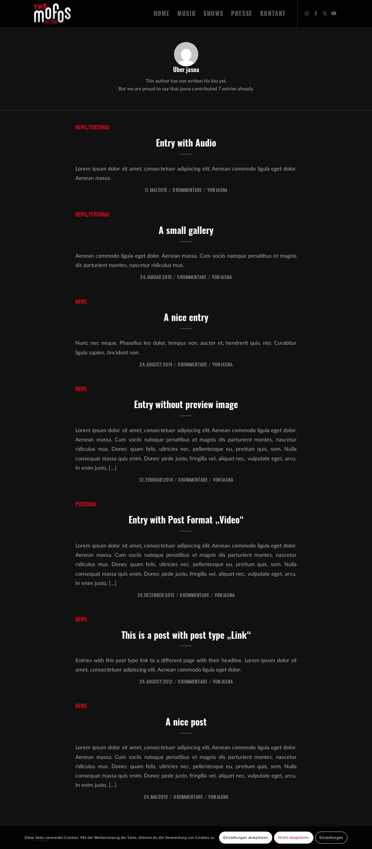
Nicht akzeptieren (293, 837)
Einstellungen (331, 837)
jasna (221, 189)
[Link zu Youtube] (333, 13)
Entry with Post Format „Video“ (186, 520)
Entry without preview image (186, 404)
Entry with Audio (186, 143)
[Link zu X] (324, 13)
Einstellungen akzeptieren (245, 837)
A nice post (186, 722)
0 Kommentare (187, 189)
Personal (99, 127)
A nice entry (186, 317)
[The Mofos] (52, 13)
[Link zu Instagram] (306, 13)
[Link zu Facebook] (315, 13)
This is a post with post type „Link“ (186, 635)
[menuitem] (161, 13)
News (81, 127)
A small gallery (186, 230)
